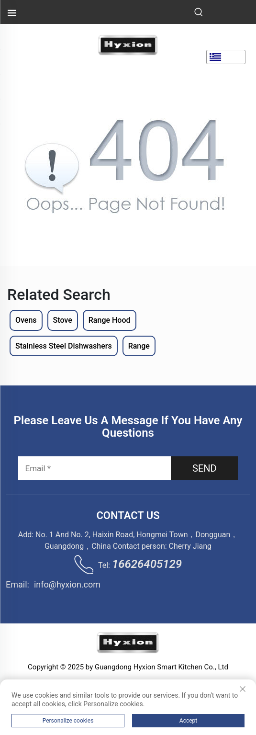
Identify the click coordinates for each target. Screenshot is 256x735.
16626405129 (147, 564)
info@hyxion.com (67, 584)
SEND (204, 468)
